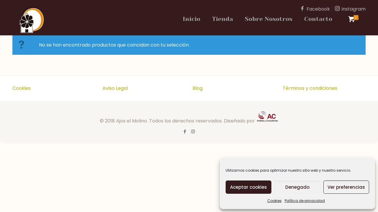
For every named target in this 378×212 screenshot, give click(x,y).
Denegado (297, 187)
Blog (198, 88)
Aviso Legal (115, 88)
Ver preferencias (346, 187)
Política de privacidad (305, 200)
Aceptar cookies (248, 187)
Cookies (274, 200)
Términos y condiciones (310, 88)
